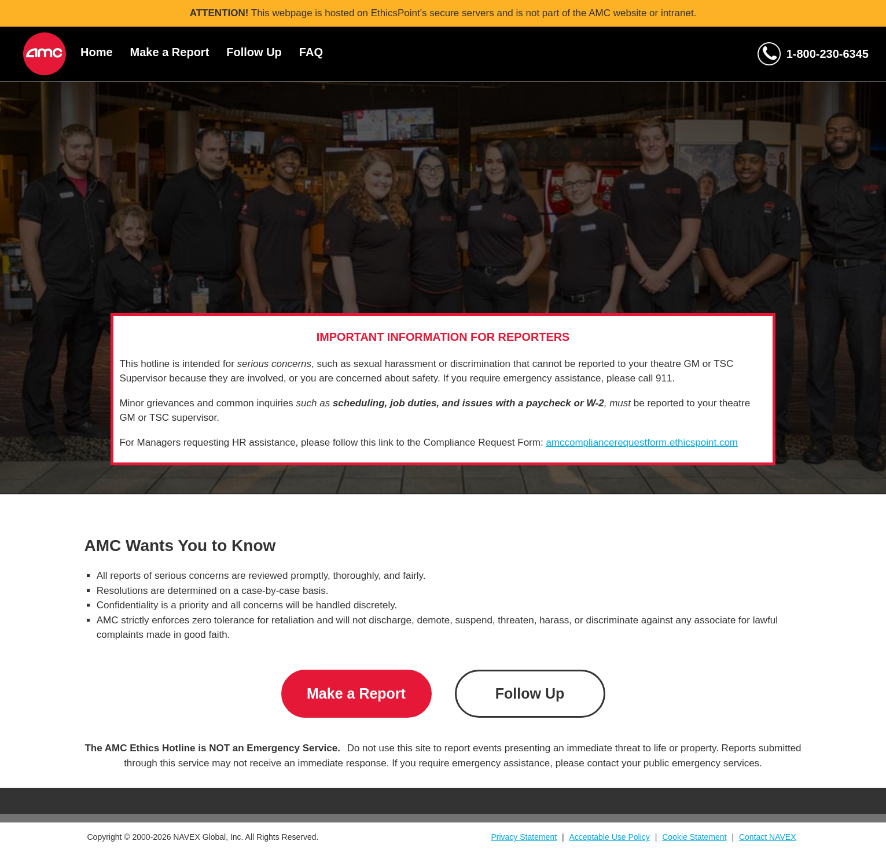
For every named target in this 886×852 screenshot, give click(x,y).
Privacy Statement (524, 837)
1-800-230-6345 (827, 53)
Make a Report (169, 52)
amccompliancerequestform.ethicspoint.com (642, 442)
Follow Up (254, 52)
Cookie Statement (694, 837)
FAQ (311, 52)
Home (96, 52)
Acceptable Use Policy (609, 837)
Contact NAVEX (767, 837)
